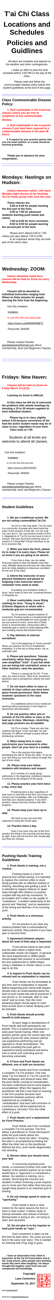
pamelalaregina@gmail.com (18, 345)
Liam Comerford (11, 1290)
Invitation (13, 312)
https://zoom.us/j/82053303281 (22, 468)
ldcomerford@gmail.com (19, 1297)
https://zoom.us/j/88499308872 (25, 323)
